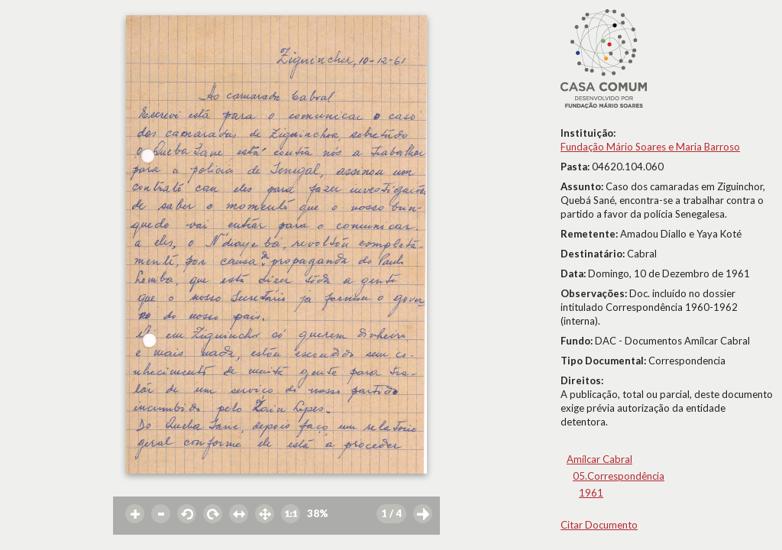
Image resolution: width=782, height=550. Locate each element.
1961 (591, 493)
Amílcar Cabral (599, 459)
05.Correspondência (618, 476)
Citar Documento (599, 525)
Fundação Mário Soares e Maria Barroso (650, 147)
